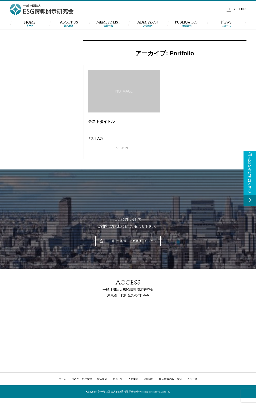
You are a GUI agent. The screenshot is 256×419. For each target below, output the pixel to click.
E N (241, 9)
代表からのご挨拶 (82, 378)
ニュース (192, 378)
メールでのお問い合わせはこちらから (128, 241)
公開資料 (149, 378)
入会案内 (133, 378)
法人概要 (102, 378)
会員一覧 (118, 378)
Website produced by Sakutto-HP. (155, 392)
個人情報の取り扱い (170, 378)
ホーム (62, 378)
